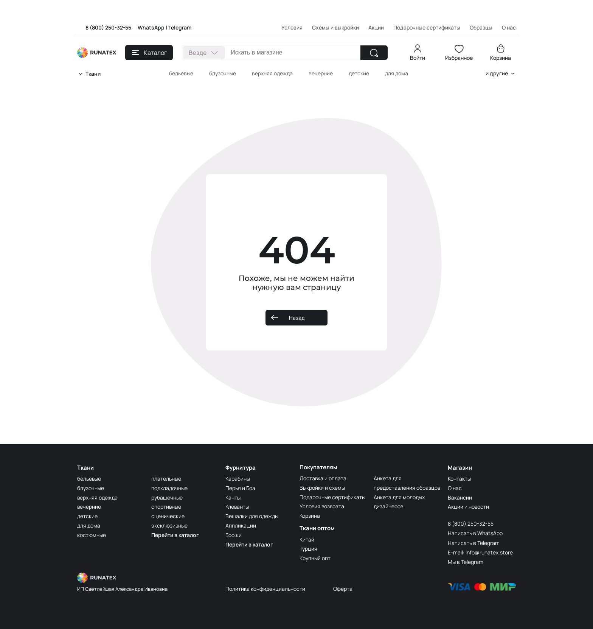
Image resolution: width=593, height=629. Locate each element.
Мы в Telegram (465, 561)
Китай (307, 539)
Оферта (342, 588)
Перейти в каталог (175, 534)
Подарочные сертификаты (426, 27)
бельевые (181, 73)
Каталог (149, 52)
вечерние (321, 73)
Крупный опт (315, 558)
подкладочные (169, 487)
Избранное (459, 57)
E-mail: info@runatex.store (480, 552)
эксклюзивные (169, 525)
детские (359, 73)
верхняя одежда (272, 73)
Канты (233, 497)
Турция (308, 548)
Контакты (459, 478)
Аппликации (240, 525)
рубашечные (167, 497)
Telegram (179, 27)
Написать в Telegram (474, 542)
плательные (166, 478)
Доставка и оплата (323, 478)
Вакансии (460, 497)
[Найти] (374, 52)
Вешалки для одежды (251, 515)
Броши (233, 534)
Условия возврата (322, 506)
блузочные (222, 73)
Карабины (237, 478)
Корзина (500, 57)
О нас (455, 487)
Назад (296, 317)
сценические (168, 515)
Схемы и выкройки (335, 27)
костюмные (91, 534)
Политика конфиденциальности (265, 588)
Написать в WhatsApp (475, 532)
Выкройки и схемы (322, 487)
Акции (376, 27)
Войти (417, 57)
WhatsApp (151, 27)
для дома (396, 73)
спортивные (166, 506)
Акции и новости (468, 506)
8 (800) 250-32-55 (108, 27)
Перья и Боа (240, 487)
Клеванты (237, 506)
